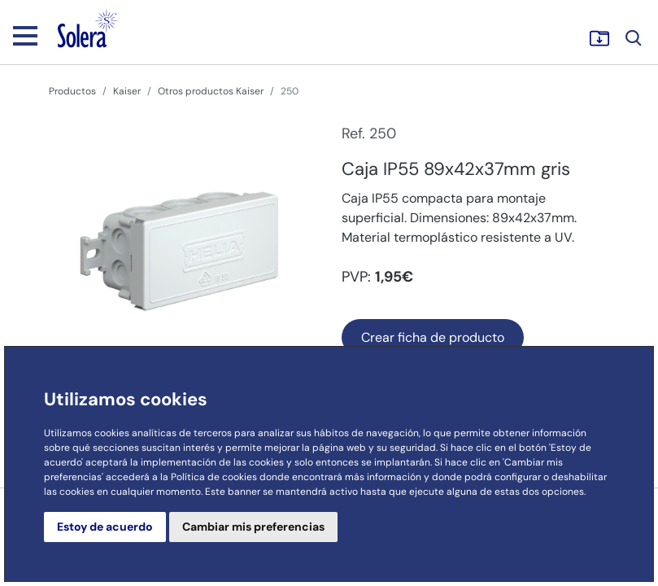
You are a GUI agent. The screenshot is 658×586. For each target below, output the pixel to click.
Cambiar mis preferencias (253, 526)
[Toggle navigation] (25, 35)
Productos (72, 91)
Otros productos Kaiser (211, 91)
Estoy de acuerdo (105, 526)
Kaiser (127, 91)
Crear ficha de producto (432, 337)
